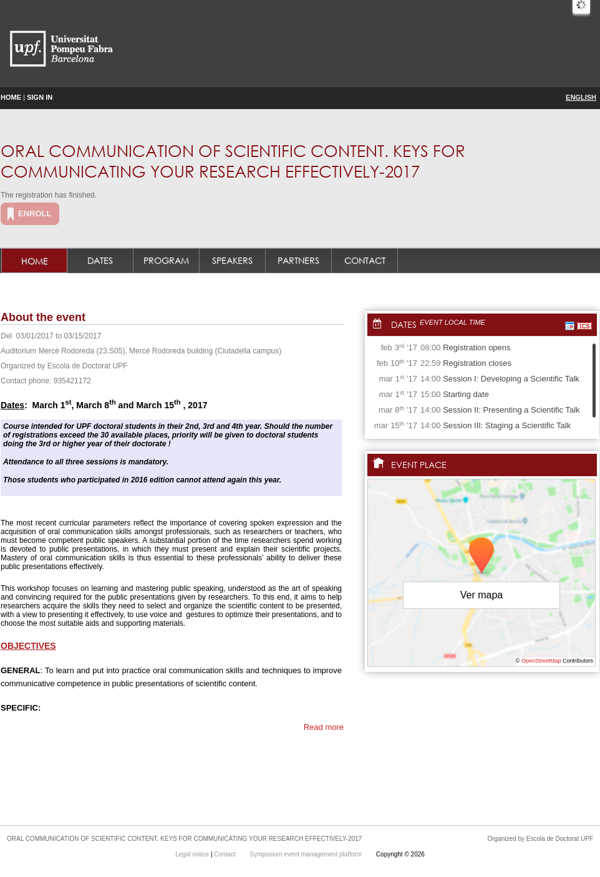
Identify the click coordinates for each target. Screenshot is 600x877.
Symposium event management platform (307, 854)
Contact (364, 260)
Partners (298, 260)
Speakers (232, 260)
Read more (324, 727)
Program (166, 260)
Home (11, 97)
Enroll (34, 213)
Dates (100, 260)
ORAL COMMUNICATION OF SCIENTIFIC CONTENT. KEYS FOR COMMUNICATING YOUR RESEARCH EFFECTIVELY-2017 (233, 160)
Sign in (39, 97)
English (581, 97)
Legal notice (193, 854)
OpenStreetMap (541, 661)
